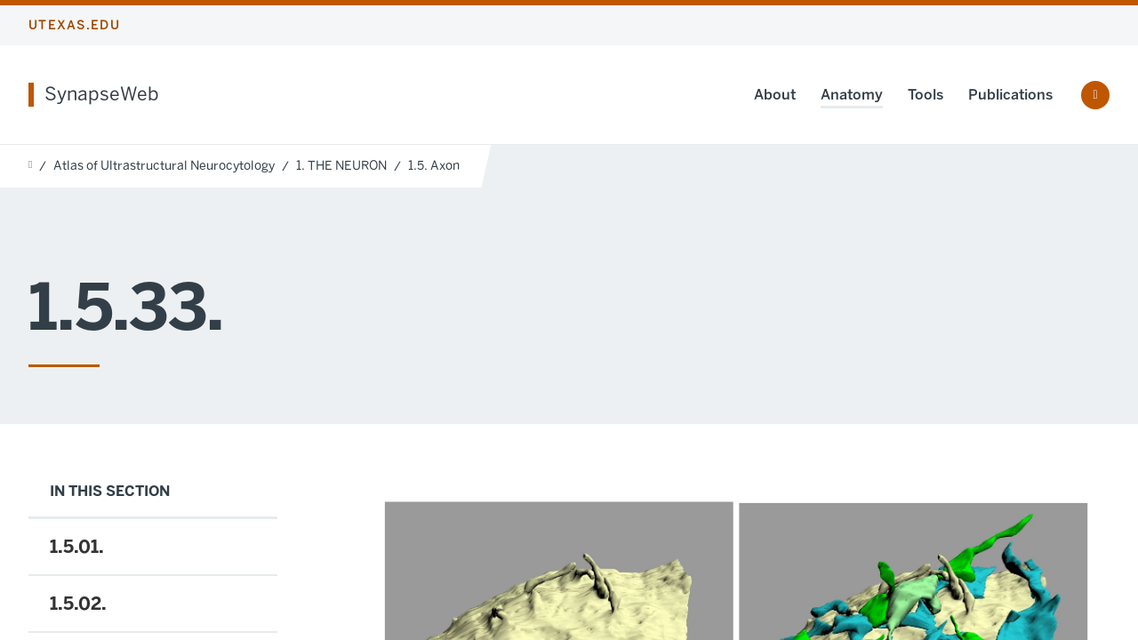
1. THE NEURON (341, 165)
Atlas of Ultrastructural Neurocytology (164, 165)
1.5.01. (77, 546)
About (775, 94)
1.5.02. (78, 603)
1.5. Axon (434, 165)
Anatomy (852, 94)
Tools (925, 94)
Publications (1010, 94)
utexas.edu (74, 25)
